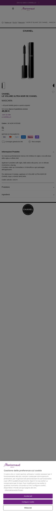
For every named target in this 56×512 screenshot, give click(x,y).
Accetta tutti (28, 498)
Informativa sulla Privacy (14, 492)
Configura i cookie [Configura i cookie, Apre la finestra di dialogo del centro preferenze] (28, 504)
